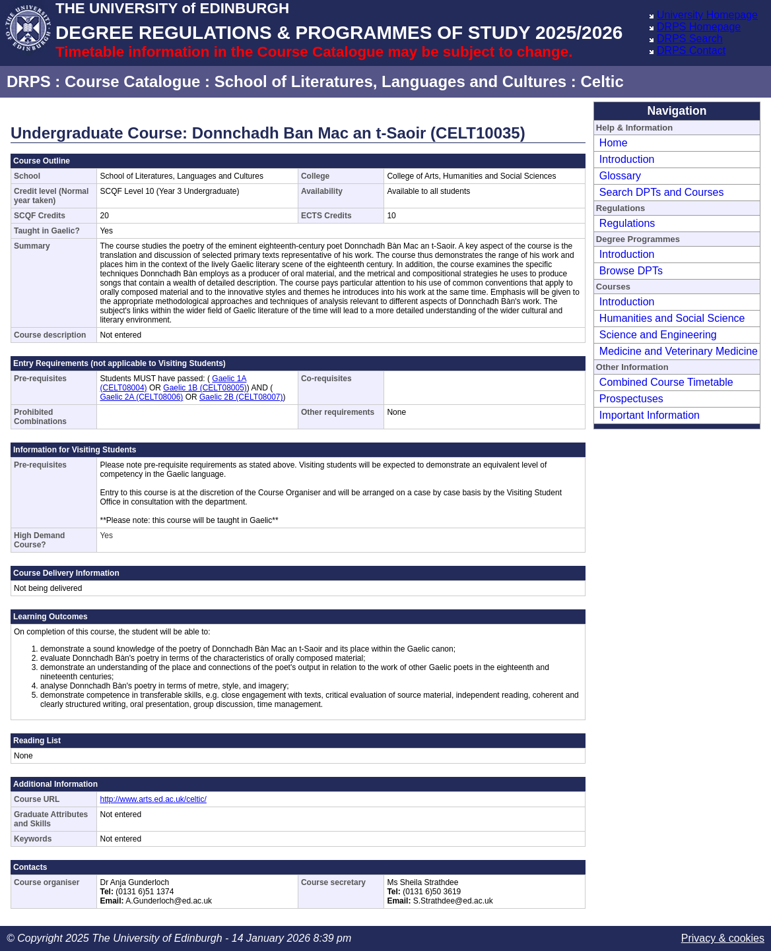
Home (613, 142)
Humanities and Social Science (672, 318)
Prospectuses (631, 398)
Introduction (627, 159)
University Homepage (707, 14)
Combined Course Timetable (666, 382)
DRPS (29, 81)
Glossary (620, 175)
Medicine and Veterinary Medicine (678, 351)
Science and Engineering (658, 334)
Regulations (627, 223)
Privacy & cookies (722, 938)
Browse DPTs (631, 270)
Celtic (601, 81)
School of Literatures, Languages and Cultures (390, 81)
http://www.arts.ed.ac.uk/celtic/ (153, 799)
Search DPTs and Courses (661, 192)
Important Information (649, 415)
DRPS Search (690, 38)
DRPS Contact (691, 50)
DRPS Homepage (699, 26)
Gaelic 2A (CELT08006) (141, 397)
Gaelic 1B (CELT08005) (205, 387)
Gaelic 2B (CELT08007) (241, 397)
